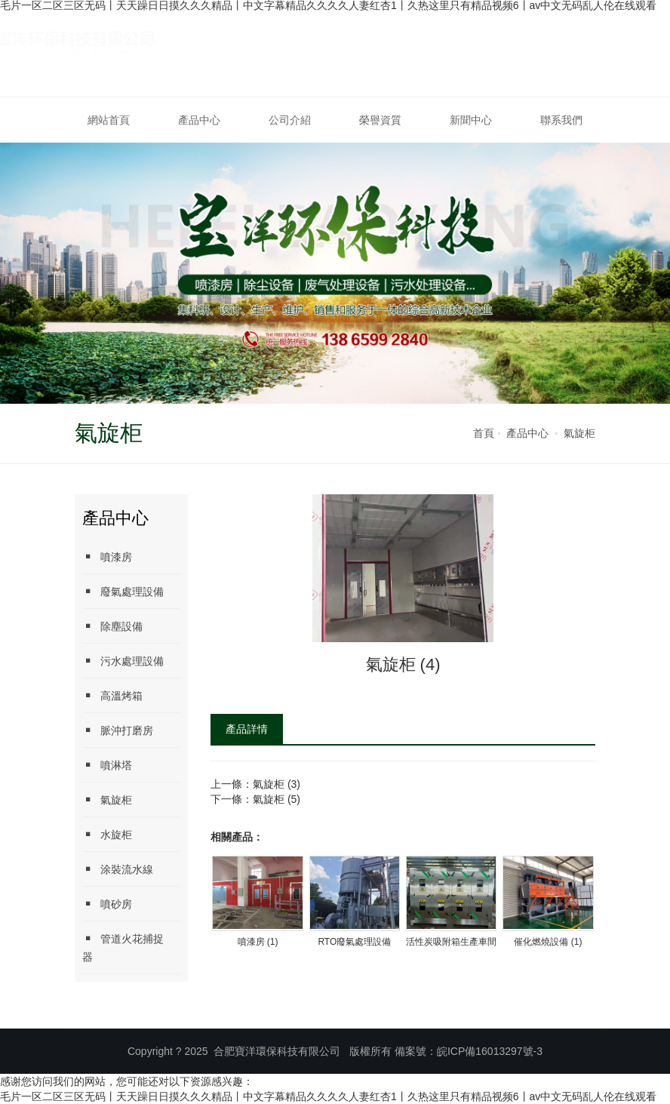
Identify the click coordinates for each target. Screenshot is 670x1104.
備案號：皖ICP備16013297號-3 (468, 1051)
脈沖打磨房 (117, 730)
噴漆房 (107, 556)
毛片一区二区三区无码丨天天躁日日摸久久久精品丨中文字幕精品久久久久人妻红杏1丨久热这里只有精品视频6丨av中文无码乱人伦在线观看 (328, 1096)
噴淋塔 (107, 764)
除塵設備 (112, 626)
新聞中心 (471, 120)
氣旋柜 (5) (276, 799)
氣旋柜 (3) (276, 784)
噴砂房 (107, 903)
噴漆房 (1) (258, 941)
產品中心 (199, 120)
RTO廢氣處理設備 (354, 941)
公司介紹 (290, 120)
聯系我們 (561, 120)
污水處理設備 (123, 660)
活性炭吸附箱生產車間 (451, 941)
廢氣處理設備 (123, 591)
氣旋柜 (579, 433)
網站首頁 (109, 120)
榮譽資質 (380, 120)
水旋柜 (107, 834)
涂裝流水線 (117, 869)
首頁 (483, 433)
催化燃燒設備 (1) (548, 941)
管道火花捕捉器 (123, 947)
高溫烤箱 (112, 695)
